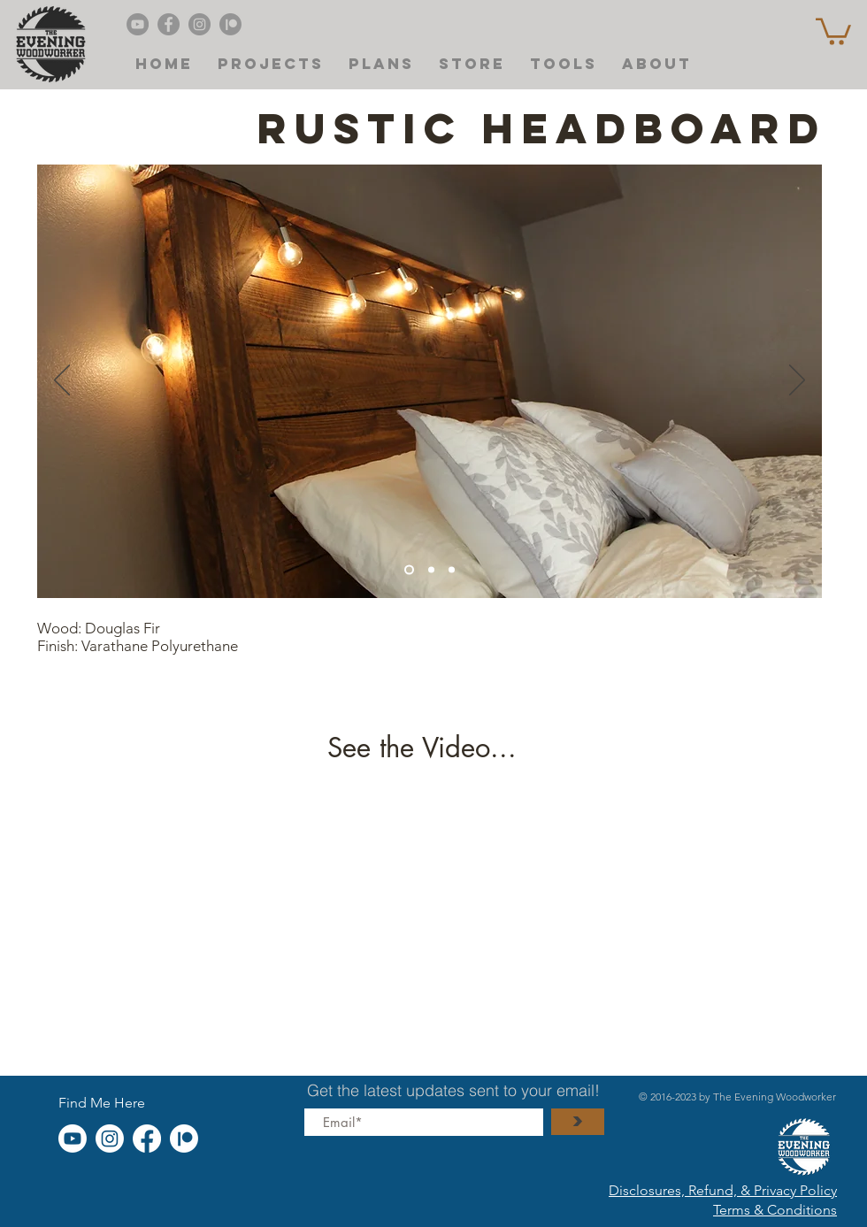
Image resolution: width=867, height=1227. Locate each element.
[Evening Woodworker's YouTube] (138, 24)
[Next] (797, 381)
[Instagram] (199, 24)
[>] (577, 1121)
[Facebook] (168, 24)
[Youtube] (72, 1138)
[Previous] (62, 381)
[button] (833, 30)
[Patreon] (230, 24)
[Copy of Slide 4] (431, 569)
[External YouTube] (429, 910)
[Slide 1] (452, 569)
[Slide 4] (409, 569)
